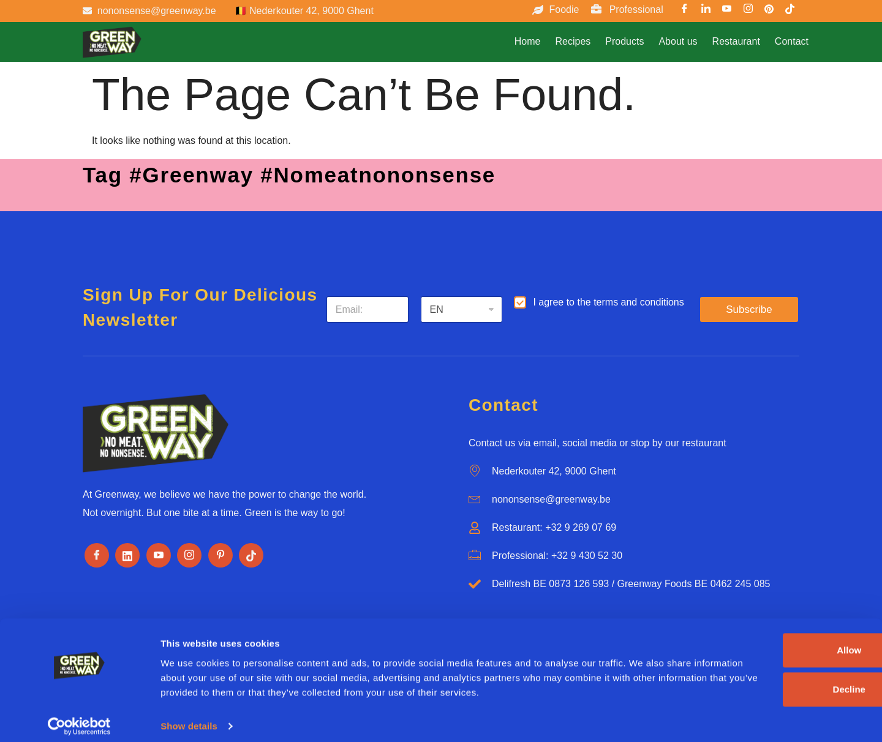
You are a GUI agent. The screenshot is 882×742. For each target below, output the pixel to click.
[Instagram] (189, 555)
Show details (188, 718)
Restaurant (736, 41)
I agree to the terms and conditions (608, 302)
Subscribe (749, 309)
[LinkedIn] (705, 10)
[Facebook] (685, 10)
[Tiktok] (251, 555)
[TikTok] (790, 10)
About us (677, 41)
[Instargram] (748, 10)
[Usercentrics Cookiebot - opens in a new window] (79, 718)
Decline (748, 666)
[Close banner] (863, 614)
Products (624, 41)
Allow (748, 627)
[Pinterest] (769, 10)
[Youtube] (727, 10)
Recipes (572, 41)
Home (527, 41)
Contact (792, 41)
